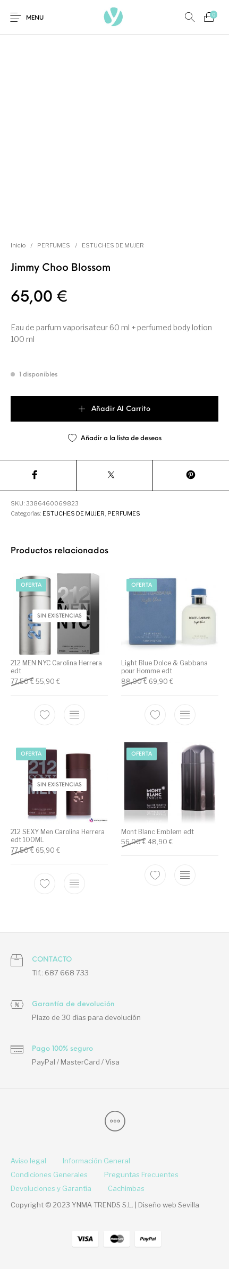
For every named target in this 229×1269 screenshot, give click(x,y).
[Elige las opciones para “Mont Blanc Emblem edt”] (184, 875)
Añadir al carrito (120, 409)
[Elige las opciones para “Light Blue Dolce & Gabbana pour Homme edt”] (184, 714)
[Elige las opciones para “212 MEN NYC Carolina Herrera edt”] (74, 714)
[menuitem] (28, 1161)
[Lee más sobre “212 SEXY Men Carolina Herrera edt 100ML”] (74, 883)
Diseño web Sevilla (168, 1205)
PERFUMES (53, 245)
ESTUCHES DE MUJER (113, 245)
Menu (35, 18)
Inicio (18, 245)
